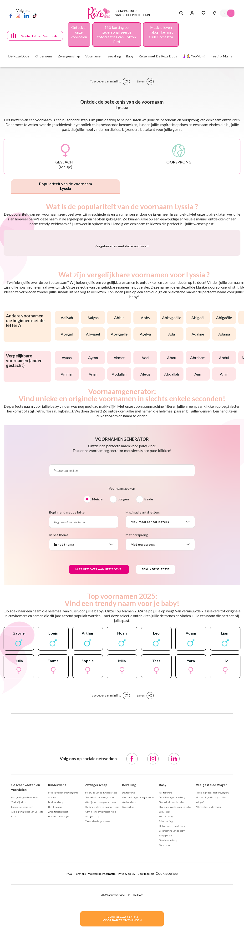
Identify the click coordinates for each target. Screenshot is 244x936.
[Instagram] (18, 15)
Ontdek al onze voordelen (79, 32)
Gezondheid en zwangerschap (100, 908)
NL (231, 13)
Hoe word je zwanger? (59, 927)
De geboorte (128, 903)
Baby (162, 896)
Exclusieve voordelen (22, 918)
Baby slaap (164, 922)
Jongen (123, 610)
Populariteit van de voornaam (65, 186)
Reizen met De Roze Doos (158, 56)
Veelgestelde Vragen (212, 896)
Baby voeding (166, 932)
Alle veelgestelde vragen (208, 918)
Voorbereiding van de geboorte (138, 908)
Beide (148, 610)
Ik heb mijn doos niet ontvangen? (212, 903)
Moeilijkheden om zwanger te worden (63, 906)
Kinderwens (57, 896)
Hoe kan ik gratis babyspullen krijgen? (211, 911)
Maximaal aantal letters (143, 623)
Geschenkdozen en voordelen (25, 898)
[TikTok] (35, 15)
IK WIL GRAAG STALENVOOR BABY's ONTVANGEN (122, 919)
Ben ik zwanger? (56, 918)
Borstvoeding (166, 927)
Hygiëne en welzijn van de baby (175, 918)
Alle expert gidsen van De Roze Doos (27, 925)
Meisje (97, 610)
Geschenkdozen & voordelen (39, 36)
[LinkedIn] (26, 15)
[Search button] (181, 13)
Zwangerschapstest (58, 922)
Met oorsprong (137, 646)
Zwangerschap (96, 896)
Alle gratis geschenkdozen (24, 908)
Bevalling (129, 896)
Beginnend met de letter (67, 623)
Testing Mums (221, 56)
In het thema (58, 646)
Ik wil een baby (55, 913)
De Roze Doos (18, 56)
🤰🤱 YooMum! (193, 56)
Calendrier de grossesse (97, 932)
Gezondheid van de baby (171, 913)
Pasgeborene (165, 903)
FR (224, 13)
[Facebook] (11, 15)
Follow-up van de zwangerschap (101, 903)
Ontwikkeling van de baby (172, 908)
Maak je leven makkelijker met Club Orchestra (161, 32)
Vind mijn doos (18, 913)
